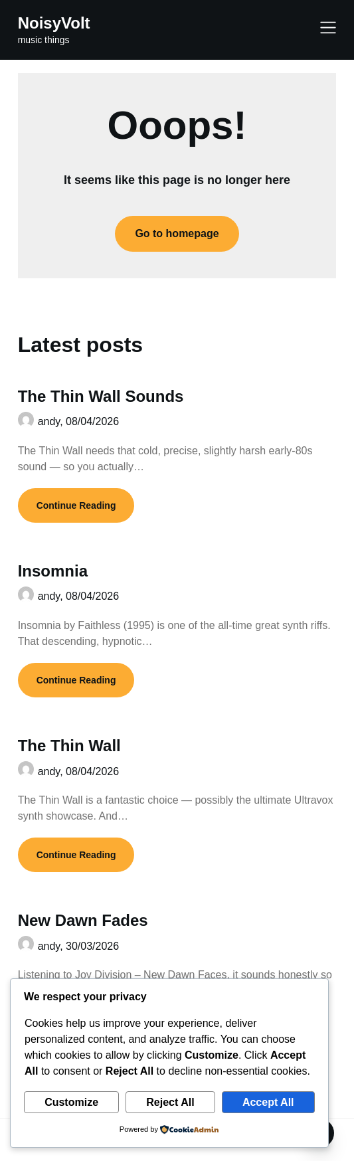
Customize (71, 1102)
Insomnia (53, 571)
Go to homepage (177, 233)
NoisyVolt (54, 23)
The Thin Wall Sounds (101, 396)
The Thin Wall (69, 746)
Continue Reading (76, 505)
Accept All (268, 1102)
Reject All (170, 1102)
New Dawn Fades (83, 920)
